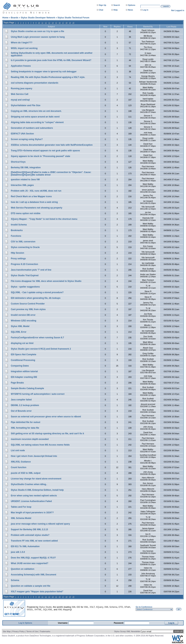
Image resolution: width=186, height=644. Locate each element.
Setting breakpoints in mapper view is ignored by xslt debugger (43, 71)
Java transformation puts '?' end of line (31, 270)
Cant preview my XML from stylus (28, 309)
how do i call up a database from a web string (34, 202)
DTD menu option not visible (25, 213)
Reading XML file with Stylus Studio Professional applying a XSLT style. (48, 77)
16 (59, 23)
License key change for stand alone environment (36, 478)
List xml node (18, 450)
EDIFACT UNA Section (22, 133)
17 (63, 23)
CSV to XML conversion (23, 241)
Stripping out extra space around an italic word (35, 116)
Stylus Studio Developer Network (38, 17)
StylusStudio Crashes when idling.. (29, 484)
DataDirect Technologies (40, 636)
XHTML (38, 609)
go (179, 609)
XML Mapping (64, 609)
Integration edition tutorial (24, 371)
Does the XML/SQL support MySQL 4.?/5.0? (33, 557)
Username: (63, 623)
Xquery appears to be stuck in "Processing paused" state (40, 156)
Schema (15, 580)
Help (115, 10)
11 (42, 23)
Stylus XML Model (20, 326)
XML (86, 607)
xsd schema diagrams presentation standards (34, 83)
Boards (14, 17)
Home (5, 17)
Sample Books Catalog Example (27, 388)
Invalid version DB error (23, 315)
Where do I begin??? (21, 42)
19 (70, 23)
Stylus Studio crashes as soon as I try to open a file (37, 31)
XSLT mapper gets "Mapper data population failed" (37, 591)
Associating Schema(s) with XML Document (33, 574)
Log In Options (25, 623)
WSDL (30, 609)
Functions (16, 236)
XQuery (99, 607)
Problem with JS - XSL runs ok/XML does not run (36, 191)
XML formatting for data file (25, 428)
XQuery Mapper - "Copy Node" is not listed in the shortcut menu (44, 219)
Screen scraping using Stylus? (27, 139)
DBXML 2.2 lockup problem (25, 405)
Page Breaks (17, 382)
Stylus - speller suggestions (25, 286)
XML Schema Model (21, 518)
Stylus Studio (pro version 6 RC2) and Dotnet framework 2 (41, 349)
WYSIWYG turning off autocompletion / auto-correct (37, 394)
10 (39, 23)
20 (73, 23)
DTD (121, 607)
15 (56, 23)
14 (53, 23)
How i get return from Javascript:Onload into (34, 456)
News (130, 10)
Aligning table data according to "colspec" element (37, 122)
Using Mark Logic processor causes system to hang (38, 37)
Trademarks (45, 631)
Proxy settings (18, 258)
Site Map (7, 631)
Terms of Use (32, 631)
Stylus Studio (45, 607)
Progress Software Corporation (91, 636)
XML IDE (76, 607)
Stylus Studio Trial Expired (24, 275)
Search (116, 5)
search (166, 6)
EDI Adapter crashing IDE (24, 377)
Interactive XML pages (22, 185)
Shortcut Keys (18, 162)
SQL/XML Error (18, 332)
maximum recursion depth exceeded (29, 439)
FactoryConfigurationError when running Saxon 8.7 (37, 337)
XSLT (92, 607)
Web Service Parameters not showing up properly (36, 207)
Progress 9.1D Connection (24, 264)
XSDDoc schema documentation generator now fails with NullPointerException (51, 145)
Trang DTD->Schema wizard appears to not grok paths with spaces (45, 150)
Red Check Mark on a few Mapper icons (31, 196)
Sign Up (102, 5)
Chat (101, 10)
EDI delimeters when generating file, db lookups (35, 298)
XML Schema (110, 607)
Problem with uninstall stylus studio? (30, 535)
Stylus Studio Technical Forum (73, 17)
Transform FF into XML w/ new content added (34, 540)
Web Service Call (19, 94)
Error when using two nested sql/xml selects (34, 495)
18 (66, 23)
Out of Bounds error (21, 411)
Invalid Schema (19, 224)
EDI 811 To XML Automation (25, 546)
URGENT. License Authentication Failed (31, 501)
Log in (145, 10)
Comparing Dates (20, 366)
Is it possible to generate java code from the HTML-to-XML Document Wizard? (51, 60)
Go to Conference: (144, 607)
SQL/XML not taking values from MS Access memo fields (40, 445)
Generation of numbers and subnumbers (32, 128)
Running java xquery (21, 88)
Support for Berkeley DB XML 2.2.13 (29, 529)
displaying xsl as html (22, 343)
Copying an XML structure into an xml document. (36, 111)
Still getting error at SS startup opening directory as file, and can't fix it (47, 433)
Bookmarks (17, 230)
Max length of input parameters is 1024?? (32, 512)
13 (49, 23)
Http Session (17, 253)
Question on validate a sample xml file (30, 586)
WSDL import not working (24, 48)
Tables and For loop (21, 507)
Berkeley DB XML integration (26, 167)
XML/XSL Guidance (21, 461)
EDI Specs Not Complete (23, 354)
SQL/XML (47, 609)
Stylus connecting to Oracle (25, 247)
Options (131, 5)
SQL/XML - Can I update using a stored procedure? (37, 292)
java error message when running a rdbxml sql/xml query (40, 524)
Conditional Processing (23, 360)
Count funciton (18, 467)
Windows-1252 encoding (23, 320)
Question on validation (22, 569)
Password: (119, 623)
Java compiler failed (21, 399)
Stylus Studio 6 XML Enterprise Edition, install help (37, 490)
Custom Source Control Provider (28, 303)
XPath (127, 607)
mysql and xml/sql (20, 100)
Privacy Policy (18, 631)
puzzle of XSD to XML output (25, 473)
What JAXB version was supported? (29, 563)
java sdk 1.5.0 (18, 552)
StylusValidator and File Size (25, 105)
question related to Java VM (25, 179)
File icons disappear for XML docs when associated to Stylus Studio (46, 281)
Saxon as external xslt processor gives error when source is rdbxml (46, 416)
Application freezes (21, 66)
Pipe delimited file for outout (25, 422)
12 (46, 23)
